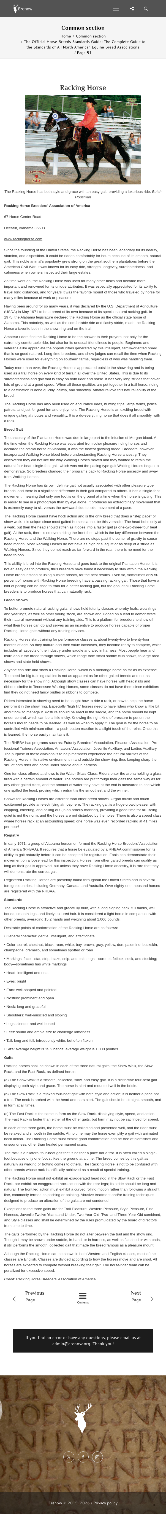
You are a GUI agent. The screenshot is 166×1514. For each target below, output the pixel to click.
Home (65, 36)
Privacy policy (105, 1503)
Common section (91, 36)
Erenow (55, 1503)
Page (38, 1296)
